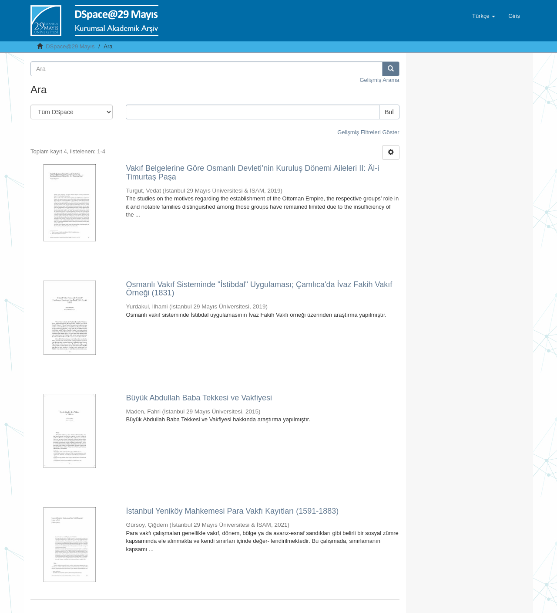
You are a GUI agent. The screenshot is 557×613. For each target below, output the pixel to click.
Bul (389, 111)
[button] (484, 16)
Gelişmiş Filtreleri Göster (368, 132)
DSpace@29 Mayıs (70, 46)
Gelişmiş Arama (379, 80)
